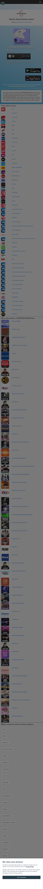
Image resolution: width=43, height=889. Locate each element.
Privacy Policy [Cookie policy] (30, 866)
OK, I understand (21, 877)
